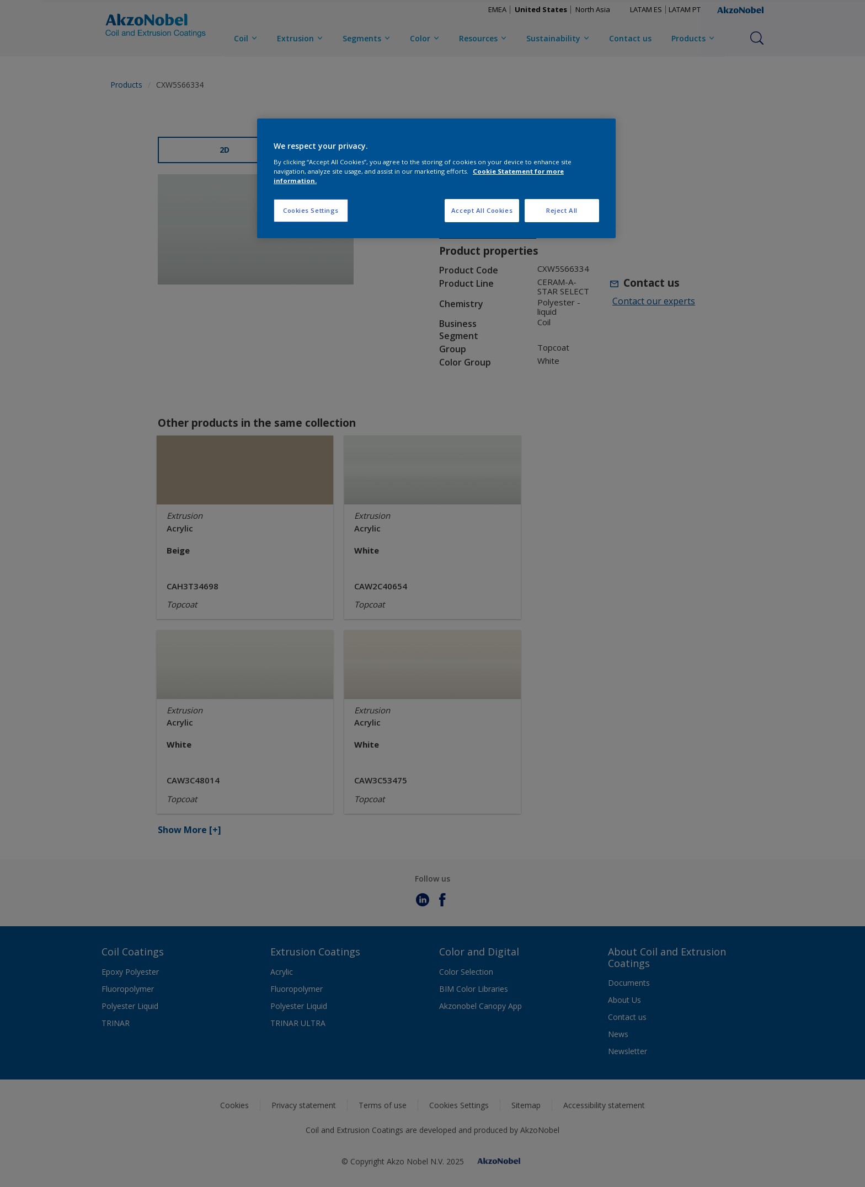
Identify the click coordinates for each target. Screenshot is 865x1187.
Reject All (562, 210)
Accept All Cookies (481, 210)
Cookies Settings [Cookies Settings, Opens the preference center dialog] (311, 210)
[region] (436, 178)
